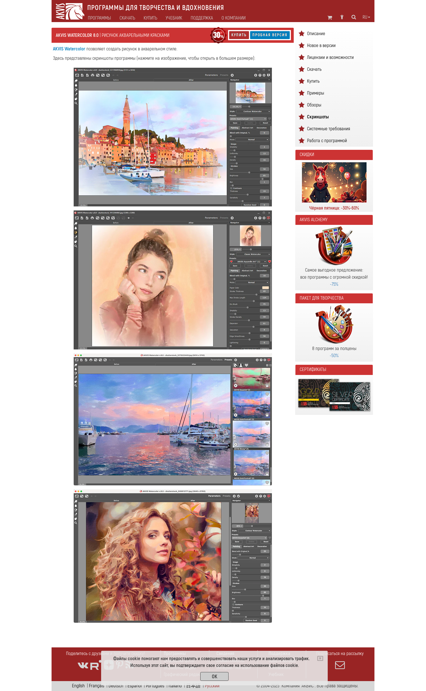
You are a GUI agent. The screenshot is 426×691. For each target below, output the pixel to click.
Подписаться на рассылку (340, 660)
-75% (334, 284)
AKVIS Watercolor (69, 49)
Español (134, 686)
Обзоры (314, 105)
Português (155, 686)
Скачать (127, 18)
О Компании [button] (233, 18)
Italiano (175, 686)
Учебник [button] (174, 18)
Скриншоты (318, 117)
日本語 (193, 686)
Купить (239, 35)
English (78, 686)
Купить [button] (150, 18)
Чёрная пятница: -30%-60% (334, 208)
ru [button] (366, 17)
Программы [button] (99, 18)
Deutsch (115, 686)
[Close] (320, 658)
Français (96, 686)
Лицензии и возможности (330, 57)
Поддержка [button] (202, 18)
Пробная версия (269, 35)
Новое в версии (321, 45)
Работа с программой (327, 141)
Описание (316, 34)
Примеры (315, 93)
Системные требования (328, 129)
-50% (334, 356)
